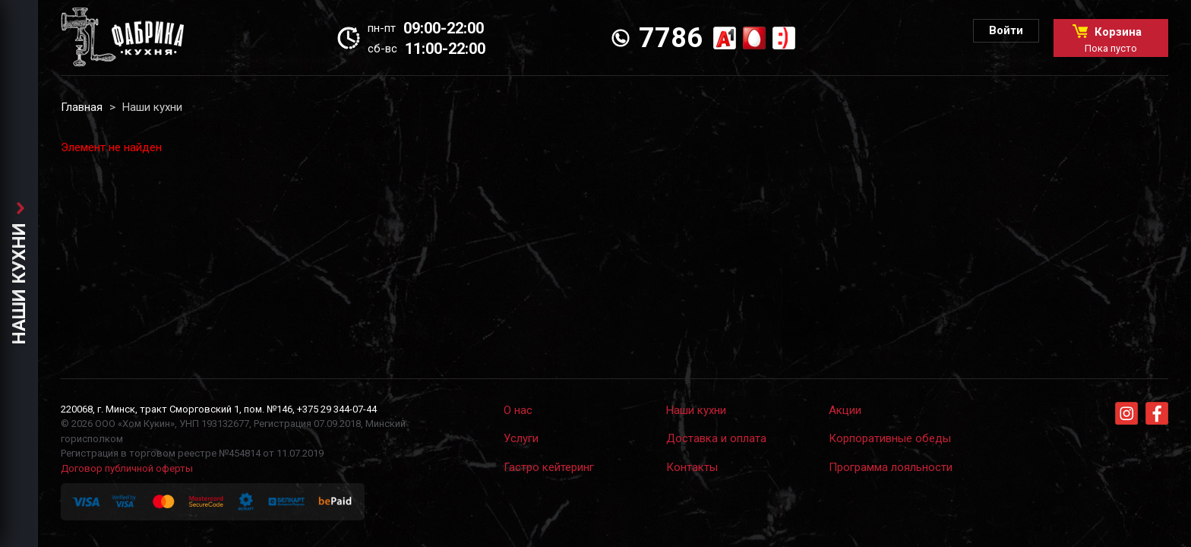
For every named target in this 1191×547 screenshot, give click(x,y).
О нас (518, 410)
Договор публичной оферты (127, 468)
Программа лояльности (890, 467)
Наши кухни (696, 410)
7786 (671, 38)
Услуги (521, 438)
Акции (845, 410)
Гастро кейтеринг (549, 467)
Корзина (1111, 39)
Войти (1006, 30)
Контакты (692, 467)
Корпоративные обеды (890, 438)
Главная (82, 107)
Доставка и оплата (716, 438)
